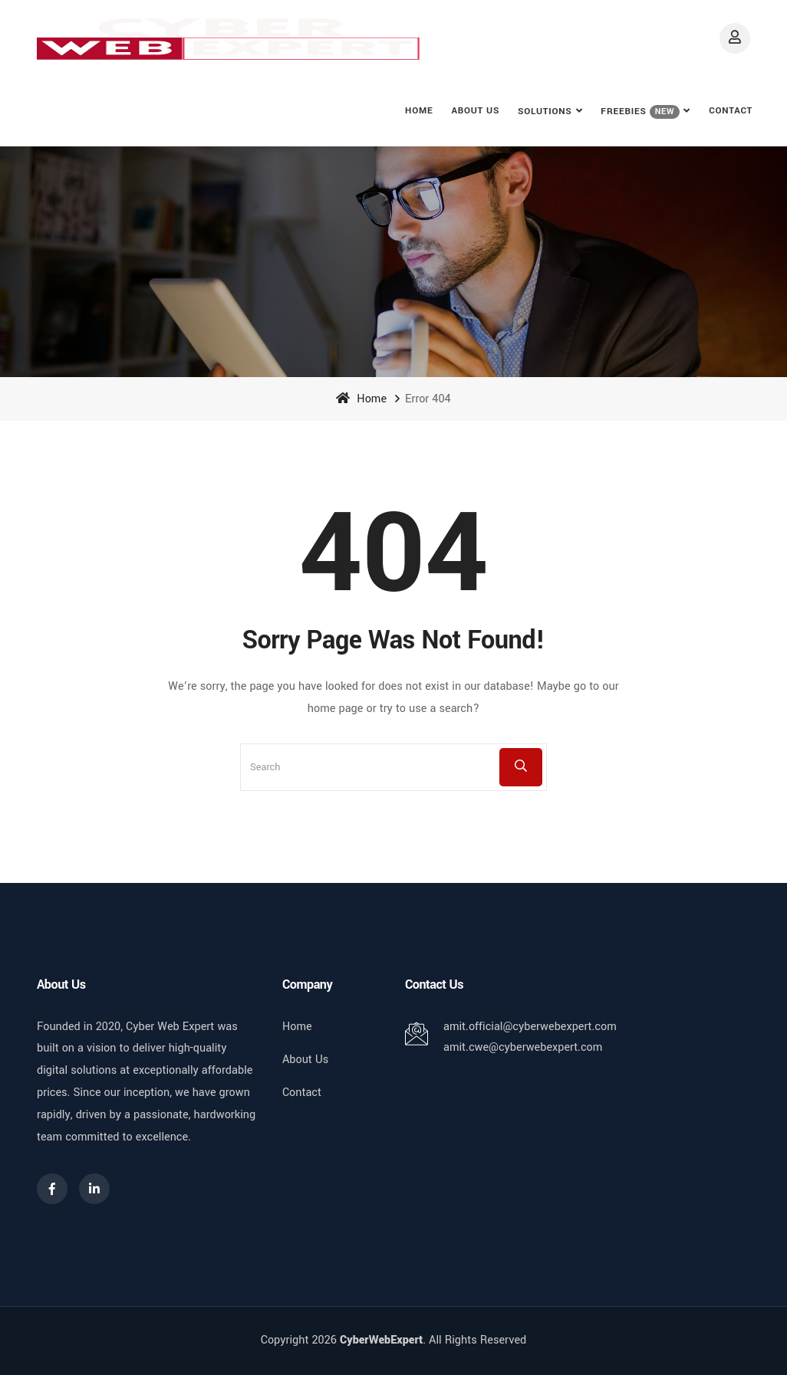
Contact (730, 110)
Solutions (544, 111)
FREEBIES (640, 112)
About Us (475, 110)
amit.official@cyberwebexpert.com (530, 1027)
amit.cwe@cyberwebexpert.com (522, 1047)
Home (419, 110)
